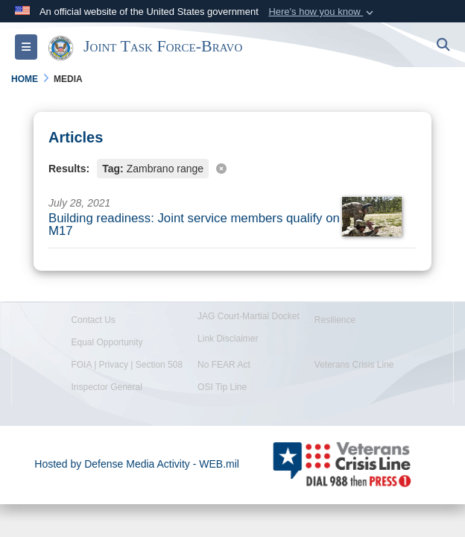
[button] (322, 11)
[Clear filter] (232, 167)
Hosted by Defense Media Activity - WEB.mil (136, 464)
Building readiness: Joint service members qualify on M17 (194, 224)
